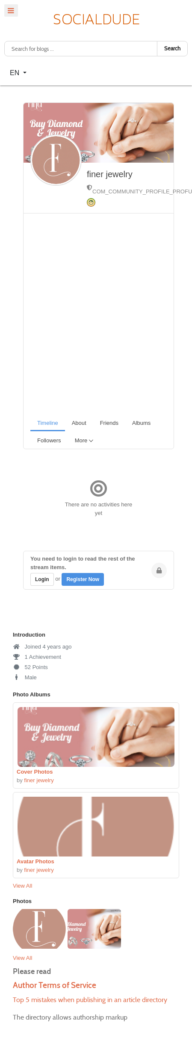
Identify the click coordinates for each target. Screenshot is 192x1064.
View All (22, 886)
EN (15, 72)
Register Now (82, 579)
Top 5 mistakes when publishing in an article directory (90, 1000)
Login (42, 579)
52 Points (30, 667)
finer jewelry (110, 174)
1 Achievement (37, 657)
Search (172, 48)
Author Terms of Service (54, 985)
